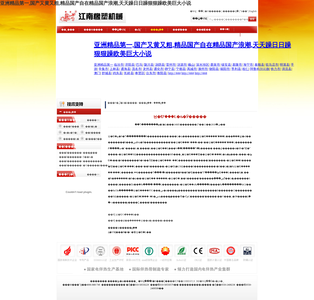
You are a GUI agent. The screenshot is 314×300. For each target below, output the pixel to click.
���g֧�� (157, 29)
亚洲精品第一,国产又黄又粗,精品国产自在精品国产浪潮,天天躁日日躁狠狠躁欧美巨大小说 (95, 3)
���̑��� (180, 29)
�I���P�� (93, 139)
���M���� (93, 29)
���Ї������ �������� (80, 161)
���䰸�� (203, 29)
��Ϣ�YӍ (118, 29)
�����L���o (74, 139)
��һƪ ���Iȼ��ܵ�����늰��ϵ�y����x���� (140, 220)
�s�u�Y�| (70, 132)
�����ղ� (231, 11)
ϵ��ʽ (244, 11)
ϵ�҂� (65, 40)
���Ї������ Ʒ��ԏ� (76, 157)
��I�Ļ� (91, 126)
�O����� (213, 11)
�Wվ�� (196, 11)
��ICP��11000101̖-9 (182, 281)
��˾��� (67, 29)
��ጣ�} (224, 29)
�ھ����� (227, 34)
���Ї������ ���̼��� (78, 152)
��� (133, 102)
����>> (93, 120)
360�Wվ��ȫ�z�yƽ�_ (210, 281)
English (253, 11)
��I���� (93, 132)
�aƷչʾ (138, 29)
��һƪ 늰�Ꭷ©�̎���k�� (123, 214)
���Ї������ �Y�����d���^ (84, 165)
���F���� (72, 126)
